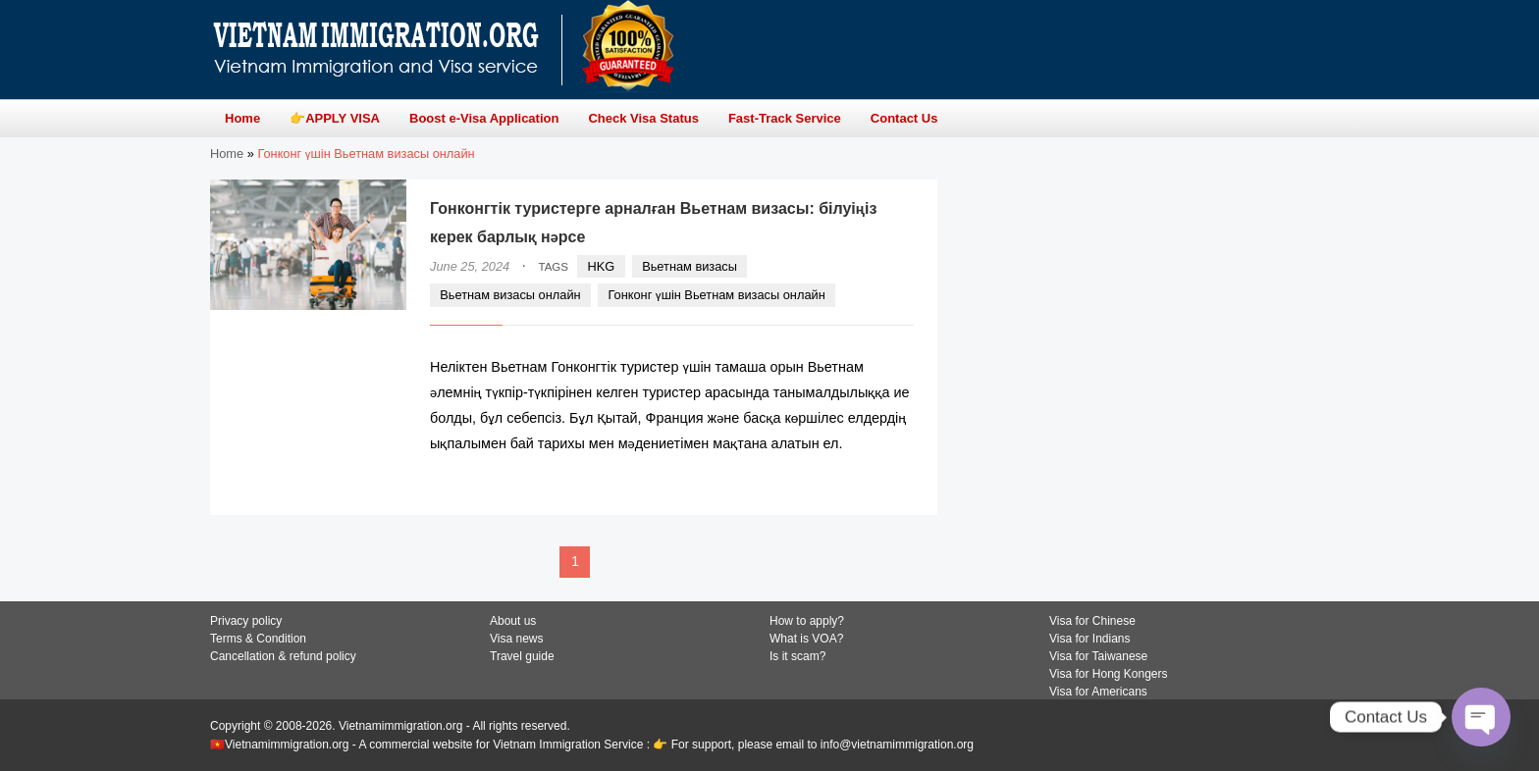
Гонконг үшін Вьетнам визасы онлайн (716, 294)
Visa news (516, 638)
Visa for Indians (1090, 638)
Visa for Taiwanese (1098, 656)
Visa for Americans (1098, 691)
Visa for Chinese (1092, 621)
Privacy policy (246, 621)
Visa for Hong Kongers (1108, 674)
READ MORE (854, 482)
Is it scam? (797, 656)
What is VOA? (806, 638)
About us (513, 621)
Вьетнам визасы (689, 266)
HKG (601, 266)
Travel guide (522, 656)
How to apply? (807, 621)
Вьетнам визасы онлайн (510, 294)
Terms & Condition (258, 638)
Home (226, 153)
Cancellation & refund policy (283, 656)
